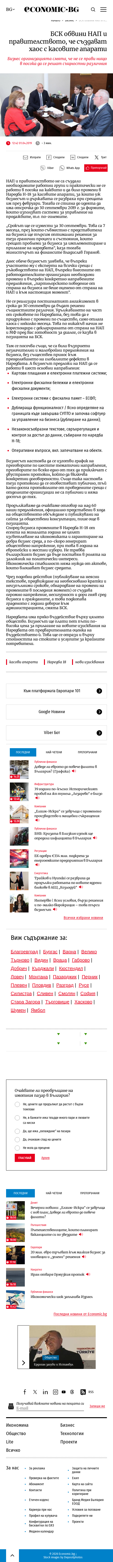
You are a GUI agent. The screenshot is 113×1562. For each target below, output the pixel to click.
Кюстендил (71, 968)
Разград (65, 985)
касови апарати (23, 662)
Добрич (19, 968)
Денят (34, 1202)
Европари (36, 1247)
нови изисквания (89, 662)
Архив (45, 1158)
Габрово (81, 960)
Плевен (19, 985)
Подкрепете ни (82, 1516)
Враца (60, 960)
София (87, 993)
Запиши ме (97, 1406)
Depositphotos (73, 1557)
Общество (51, 1357)
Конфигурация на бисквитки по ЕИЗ (41, 1523)
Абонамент (36, 1484)
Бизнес (69, 20)
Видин (41, 960)
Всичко (13, 1450)
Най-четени (54, 752)
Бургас (50, 951)
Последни (23, 752)
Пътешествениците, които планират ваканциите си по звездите (64, 1232)
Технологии (72, 1433)
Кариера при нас (40, 1510)
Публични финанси (45, 761)
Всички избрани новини (83, 918)
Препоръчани (87, 752)
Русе (84, 985)
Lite (9, 1441)
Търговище (57, 1001)
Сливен (45, 993)
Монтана (38, 976)
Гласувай (24, 1158)
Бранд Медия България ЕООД (88, 1502)
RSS (87, 1392)
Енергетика (41, 873)
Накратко (36, 1269)
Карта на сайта (82, 1484)
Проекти (68, 1441)
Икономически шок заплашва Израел (62, 1297)
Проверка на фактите (44, 1478)
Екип (75, 1478)
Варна (69, 951)
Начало (55, 20)
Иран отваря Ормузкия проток (60, 1274)
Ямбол (38, 1010)
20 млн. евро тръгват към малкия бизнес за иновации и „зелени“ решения (68, 1254)
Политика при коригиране (81, 1492)
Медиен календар (41, 1531)
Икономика (17, 1425)
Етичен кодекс (39, 1500)
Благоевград (24, 951)
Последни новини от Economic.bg (80, 1314)
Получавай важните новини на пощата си (50, 1404)
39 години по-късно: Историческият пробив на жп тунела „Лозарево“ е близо (68, 793)
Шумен (18, 1010)
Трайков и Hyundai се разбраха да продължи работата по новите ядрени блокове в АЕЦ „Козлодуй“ (68, 882)
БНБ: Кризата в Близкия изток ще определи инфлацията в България (65, 835)
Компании (40, 806)
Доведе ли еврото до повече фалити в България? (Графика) (65, 769)
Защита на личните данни (85, 1470)
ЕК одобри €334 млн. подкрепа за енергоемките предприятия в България (68, 860)
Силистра (21, 993)
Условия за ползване (86, 1510)
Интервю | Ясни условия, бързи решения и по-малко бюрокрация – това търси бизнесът (68, 905)
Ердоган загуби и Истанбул (53, 1364)
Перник (90, 976)
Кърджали (43, 968)
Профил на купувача (43, 1516)
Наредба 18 (56, 662)
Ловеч (17, 976)
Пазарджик (65, 976)
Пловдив (41, 985)
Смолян (66, 993)
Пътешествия (38, 1225)
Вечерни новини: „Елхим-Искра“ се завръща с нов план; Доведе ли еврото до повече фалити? (68, 1212)
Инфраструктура (44, 784)
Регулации (40, 851)
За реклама (37, 1468)
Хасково (83, 1001)
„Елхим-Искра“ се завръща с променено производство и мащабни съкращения (67, 816)
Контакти (35, 1490)
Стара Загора (25, 1001)
